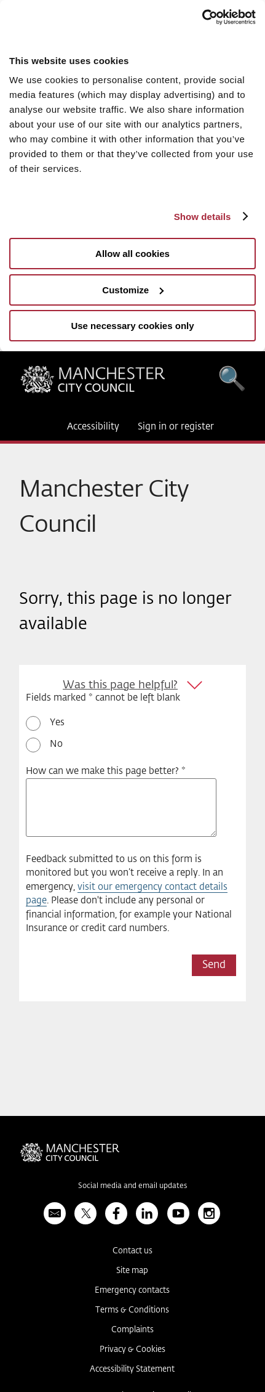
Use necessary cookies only (132, 325)
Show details (202, 216)
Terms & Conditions (132, 1310)
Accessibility (93, 426)
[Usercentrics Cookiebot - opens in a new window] (202, 17)
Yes (57, 722)
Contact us (132, 1251)
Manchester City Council (93, 382)
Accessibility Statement (132, 1370)
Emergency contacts (132, 1291)
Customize (133, 290)
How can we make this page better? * (106, 771)
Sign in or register (176, 426)
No (56, 744)
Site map (132, 1271)
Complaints (132, 1330)
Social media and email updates (132, 1186)
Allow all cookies (132, 253)
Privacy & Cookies (132, 1350)
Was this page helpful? (120, 685)
